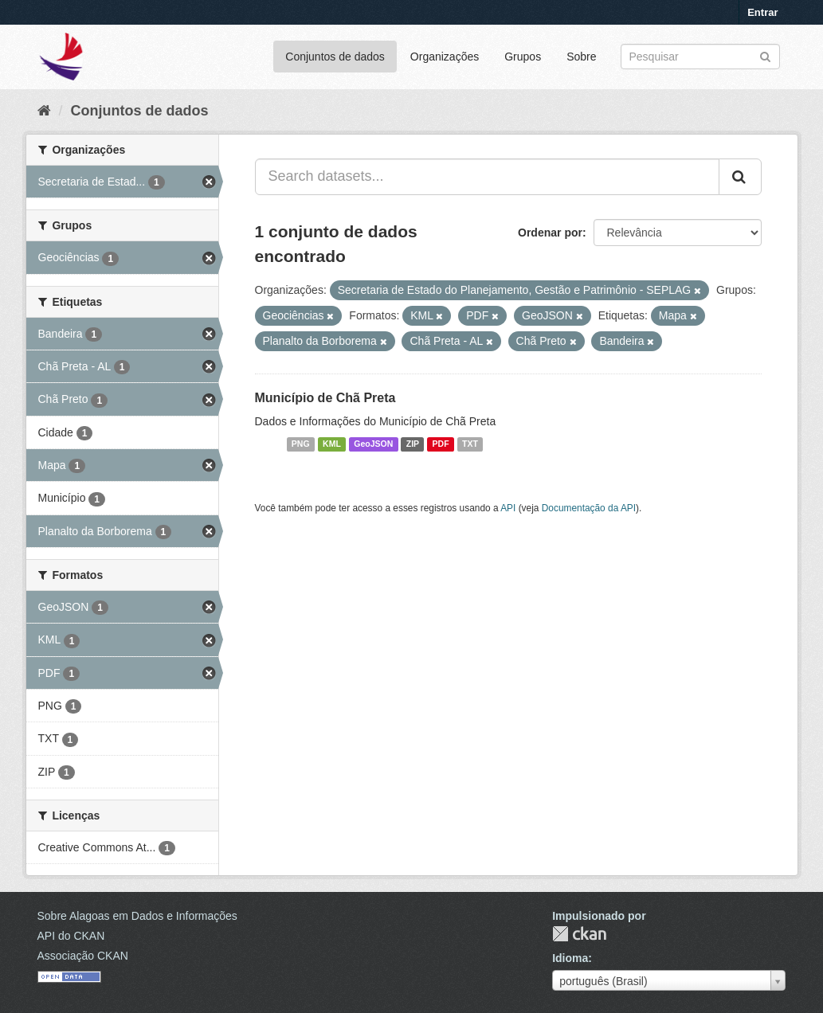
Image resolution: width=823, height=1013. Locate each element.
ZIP (412, 444)
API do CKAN (71, 935)
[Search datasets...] (487, 176)
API (507, 508)
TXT (470, 444)
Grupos (522, 56)
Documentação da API (589, 508)
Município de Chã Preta (325, 398)
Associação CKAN (82, 955)
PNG (301, 444)
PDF (441, 444)
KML (332, 444)
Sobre (581, 56)
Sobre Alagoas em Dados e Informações (137, 915)
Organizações (444, 56)
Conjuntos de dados (335, 56)
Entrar (762, 12)
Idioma (570, 958)
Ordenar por (550, 232)
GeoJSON (373, 444)
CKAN (579, 933)
